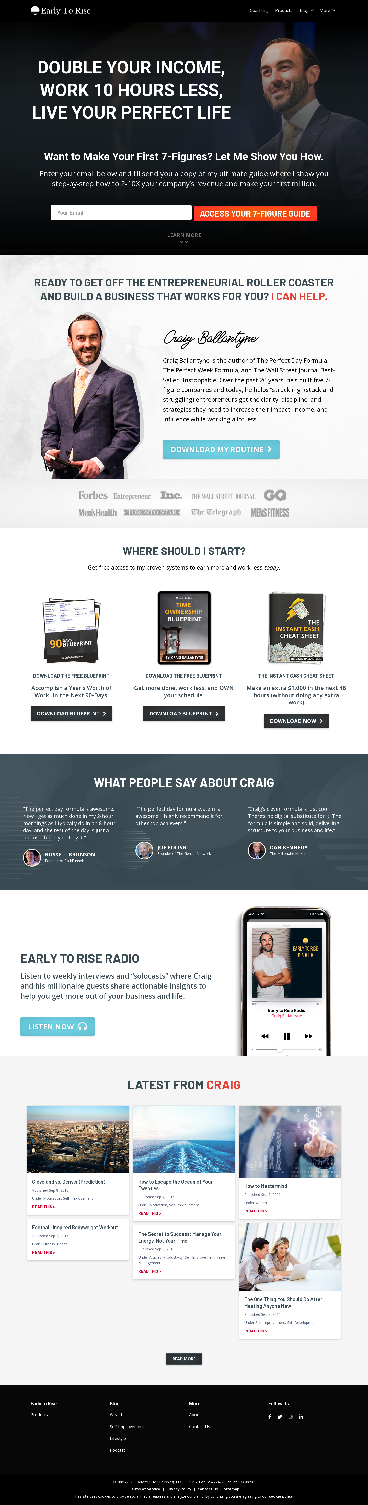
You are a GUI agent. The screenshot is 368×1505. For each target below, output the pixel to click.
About (195, 1414)
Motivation (52, 1197)
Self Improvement (127, 1425)
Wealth (261, 1201)
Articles (155, 1256)
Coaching (259, 10)
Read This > (43, 1205)
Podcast (117, 1449)
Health (62, 1243)
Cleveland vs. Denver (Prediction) (68, 1181)
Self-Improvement (78, 1197)
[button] (312, 10)
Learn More (184, 238)
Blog (304, 10)
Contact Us (199, 1425)
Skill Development (302, 1321)
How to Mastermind (265, 1185)
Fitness (49, 1243)
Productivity (173, 1256)
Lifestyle (118, 1437)
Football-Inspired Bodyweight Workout (75, 1226)
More (325, 10)
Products (283, 10)
